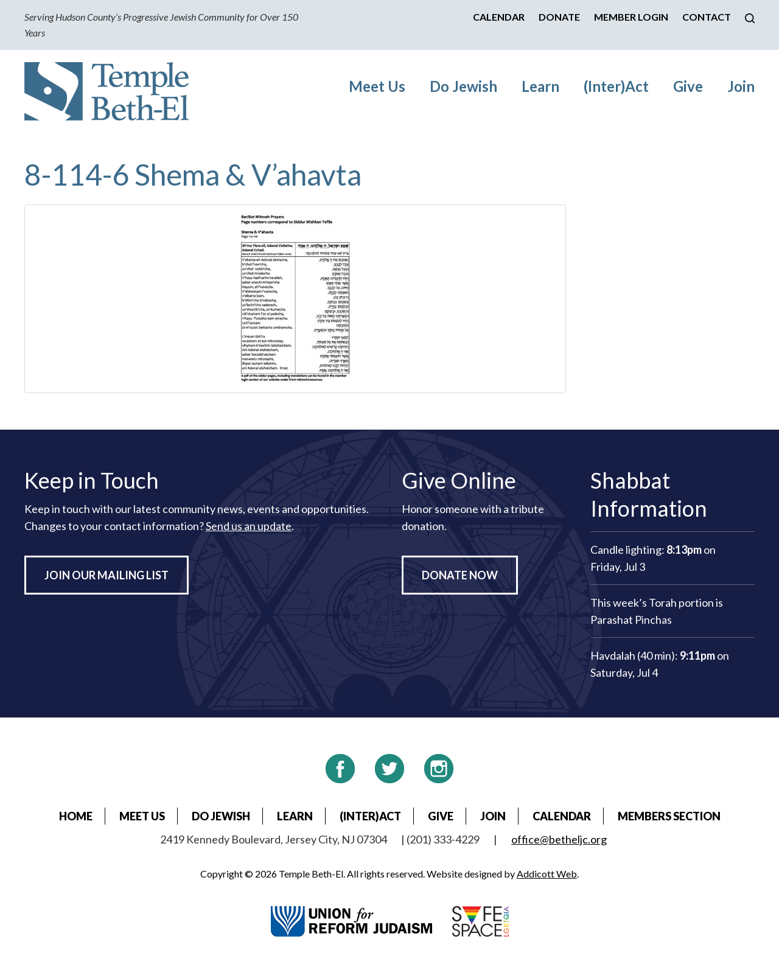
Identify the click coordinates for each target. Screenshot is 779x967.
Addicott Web (547, 873)
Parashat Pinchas (631, 619)
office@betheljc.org (559, 839)
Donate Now (460, 575)
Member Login (631, 17)
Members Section (669, 816)
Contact (706, 17)
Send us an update (249, 525)
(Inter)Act (616, 86)
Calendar (499, 17)
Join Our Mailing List (106, 575)
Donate (559, 17)
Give (688, 86)
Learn (540, 86)
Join (741, 86)
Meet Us (377, 86)
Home (76, 816)
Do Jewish (463, 86)
